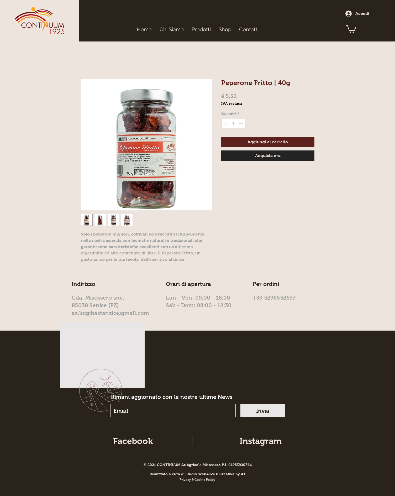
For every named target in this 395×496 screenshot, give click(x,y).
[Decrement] (225, 123)
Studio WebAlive (200, 474)
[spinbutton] (233, 123)
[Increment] (241, 123)
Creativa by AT (232, 474)
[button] (351, 28)
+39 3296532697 (274, 298)
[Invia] (262, 410)
